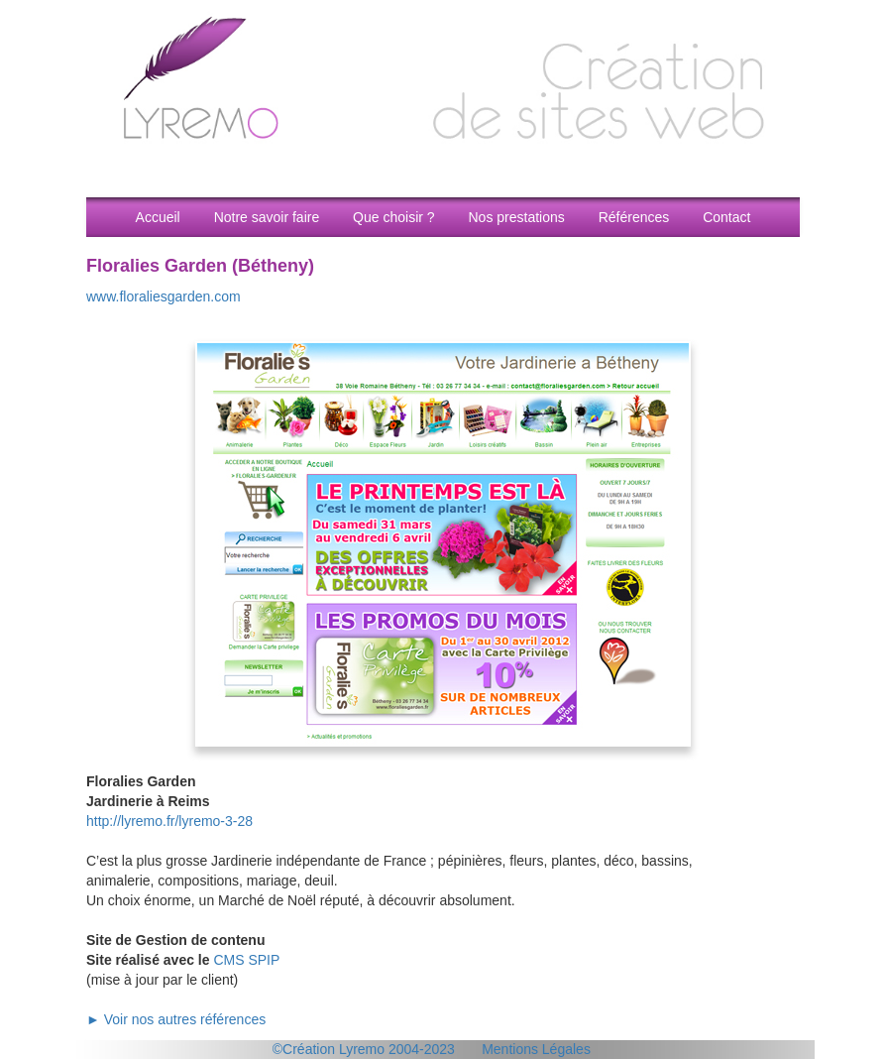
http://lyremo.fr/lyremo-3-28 (169, 821)
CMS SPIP (246, 960)
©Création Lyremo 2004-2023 (364, 1049)
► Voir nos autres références (176, 1019)
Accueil (158, 217)
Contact (726, 217)
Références (634, 217)
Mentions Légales (536, 1049)
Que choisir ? (393, 217)
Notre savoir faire (267, 217)
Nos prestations (516, 217)
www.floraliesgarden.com (163, 296)
